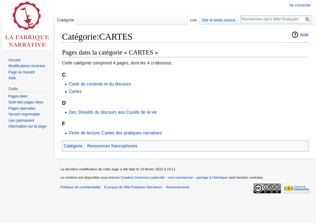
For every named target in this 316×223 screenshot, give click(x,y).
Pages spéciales (21, 108)
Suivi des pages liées (25, 102)
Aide (304, 34)
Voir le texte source (218, 20)
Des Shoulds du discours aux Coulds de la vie (113, 112)
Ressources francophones (112, 145)
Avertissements (177, 187)
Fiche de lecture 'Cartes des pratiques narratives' (115, 132)
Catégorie (73, 145)
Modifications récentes (26, 66)
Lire (193, 20)
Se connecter (300, 5)
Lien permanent (21, 120)
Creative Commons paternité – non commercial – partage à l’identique (174, 177)
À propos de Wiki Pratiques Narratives (133, 187)
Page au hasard (21, 72)
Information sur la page (27, 126)
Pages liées (17, 96)
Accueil (14, 60)
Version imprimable (24, 114)
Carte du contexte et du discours (100, 83)
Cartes (75, 91)
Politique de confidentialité (80, 187)
